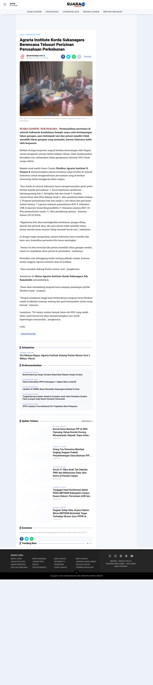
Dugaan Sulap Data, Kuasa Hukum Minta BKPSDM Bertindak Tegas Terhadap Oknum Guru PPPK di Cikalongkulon (71, 513)
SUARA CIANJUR (34, 11)
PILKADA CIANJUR (91, 11)
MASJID (36, 564)
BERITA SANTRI (60, 559)
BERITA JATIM (16, 559)
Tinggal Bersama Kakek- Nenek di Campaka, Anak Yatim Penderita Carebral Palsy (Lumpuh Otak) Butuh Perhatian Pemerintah (55, 397)
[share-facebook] (63, 57)
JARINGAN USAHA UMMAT (86, 562)
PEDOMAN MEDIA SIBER (115, 564)
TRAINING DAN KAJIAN (84, 567)
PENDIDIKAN (59, 564)
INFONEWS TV (59, 562)
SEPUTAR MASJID (39, 567)
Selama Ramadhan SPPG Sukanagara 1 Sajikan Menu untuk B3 (49, 382)
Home (22, 35)
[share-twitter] (68, 57)
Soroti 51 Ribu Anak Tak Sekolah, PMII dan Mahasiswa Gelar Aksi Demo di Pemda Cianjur (70, 472)
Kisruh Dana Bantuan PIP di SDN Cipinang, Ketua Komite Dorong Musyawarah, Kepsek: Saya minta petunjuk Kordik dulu (70, 432)
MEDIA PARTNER (121, 566)
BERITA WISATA (82, 559)
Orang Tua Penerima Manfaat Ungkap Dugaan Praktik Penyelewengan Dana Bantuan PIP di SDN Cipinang (72, 452)
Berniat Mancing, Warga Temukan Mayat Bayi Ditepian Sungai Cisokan (52, 375)
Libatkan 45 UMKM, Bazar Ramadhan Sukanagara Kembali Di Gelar (51, 389)
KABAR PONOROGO (18, 564)
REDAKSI (113, 561)
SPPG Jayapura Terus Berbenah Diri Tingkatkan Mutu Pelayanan (50, 406)
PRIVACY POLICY (125, 561)
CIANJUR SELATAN (71, 11)
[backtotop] (76, 573)
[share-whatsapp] (74, 57)
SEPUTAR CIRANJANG (112, 11)
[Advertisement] (76, 22)
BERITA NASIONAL (39, 559)
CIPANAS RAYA (52, 11)
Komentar (87, 57)
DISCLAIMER (131, 564)
